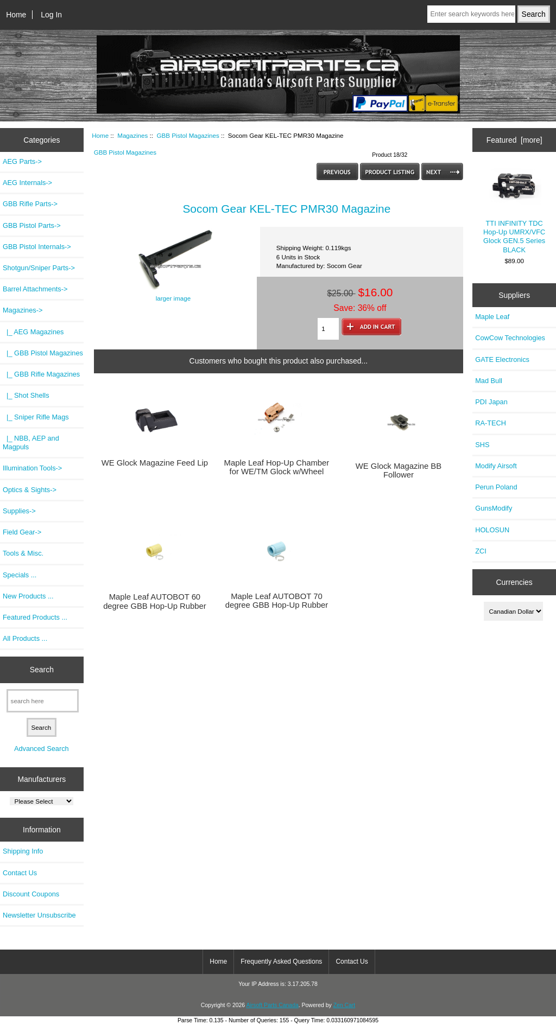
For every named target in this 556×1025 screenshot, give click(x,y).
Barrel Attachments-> (35, 289)
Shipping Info (23, 851)
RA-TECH (490, 423)
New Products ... (28, 596)
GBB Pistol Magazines (187, 135)
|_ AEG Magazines (33, 332)
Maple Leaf (492, 317)
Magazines (132, 135)
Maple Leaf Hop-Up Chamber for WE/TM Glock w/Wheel (277, 467)
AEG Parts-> (22, 161)
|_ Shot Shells (26, 395)
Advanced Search (41, 748)
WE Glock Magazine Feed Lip (155, 463)
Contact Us (20, 873)
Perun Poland (496, 487)
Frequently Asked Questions (281, 961)
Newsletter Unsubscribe (39, 915)
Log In (51, 14)
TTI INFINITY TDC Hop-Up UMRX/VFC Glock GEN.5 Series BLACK (514, 210)
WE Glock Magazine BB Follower (398, 470)
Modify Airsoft (496, 466)
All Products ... (25, 638)
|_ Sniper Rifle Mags (36, 417)
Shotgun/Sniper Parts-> (39, 268)
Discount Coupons (31, 894)
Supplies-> (19, 511)
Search (42, 669)
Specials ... (19, 575)
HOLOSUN (492, 530)
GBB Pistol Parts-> (32, 225)
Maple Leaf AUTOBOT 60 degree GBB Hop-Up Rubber (154, 601)
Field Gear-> (22, 532)
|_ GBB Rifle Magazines (41, 374)
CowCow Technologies (510, 338)
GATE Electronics (502, 359)
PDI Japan (491, 402)
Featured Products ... (35, 617)
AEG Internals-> (27, 183)
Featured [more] (514, 140)
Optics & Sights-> (29, 490)
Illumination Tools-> (32, 468)
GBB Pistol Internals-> (37, 247)
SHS (482, 445)
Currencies (514, 581)
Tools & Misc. (23, 553)
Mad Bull (488, 381)
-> (22, 310)
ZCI (480, 551)
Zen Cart (344, 1005)
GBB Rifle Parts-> (30, 204)
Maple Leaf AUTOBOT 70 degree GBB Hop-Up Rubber (276, 600)
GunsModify (493, 508)
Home (16, 14)
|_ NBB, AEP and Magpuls (31, 442)
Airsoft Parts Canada (272, 1005)
